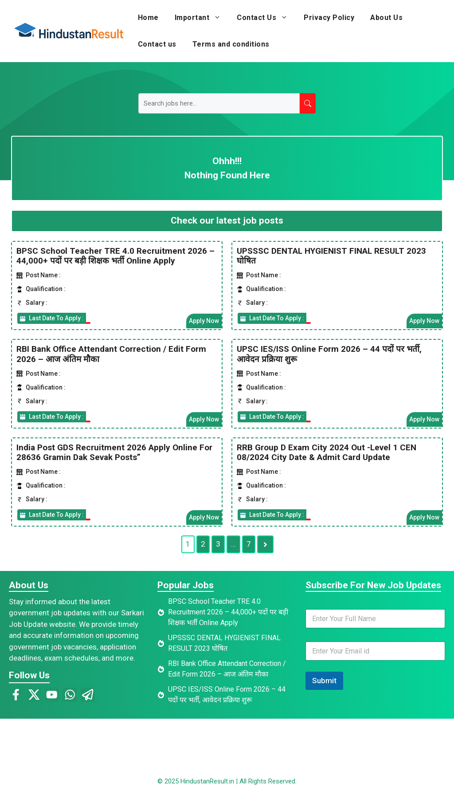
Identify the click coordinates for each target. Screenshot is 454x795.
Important (202, 17)
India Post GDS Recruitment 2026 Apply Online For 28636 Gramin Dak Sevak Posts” (114, 452)
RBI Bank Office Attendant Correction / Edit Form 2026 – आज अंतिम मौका (111, 354)
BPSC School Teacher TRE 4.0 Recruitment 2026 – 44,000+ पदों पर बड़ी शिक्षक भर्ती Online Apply (115, 255)
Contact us (157, 44)
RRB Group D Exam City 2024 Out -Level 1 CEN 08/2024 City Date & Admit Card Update (326, 452)
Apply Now (204, 320)
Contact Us (266, 17)
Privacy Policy (329, 17)
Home (148, 17)
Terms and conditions (231, 44)
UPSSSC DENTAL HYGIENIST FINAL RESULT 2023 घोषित (331, 255)
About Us (386, 17)
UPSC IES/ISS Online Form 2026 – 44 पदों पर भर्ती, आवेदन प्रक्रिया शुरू (329, 354)
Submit (324, 680)
